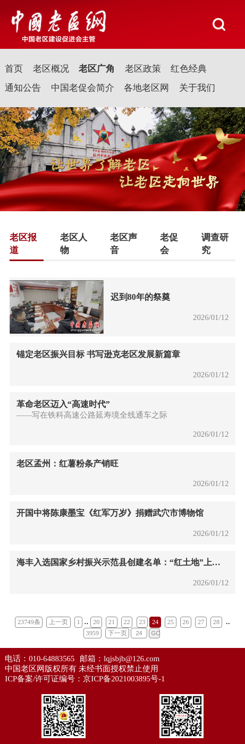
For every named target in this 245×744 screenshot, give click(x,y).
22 (126, 622)
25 (170, 622)
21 (111, 622)
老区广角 (97, 69)
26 (185, 622)
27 (201, 622)
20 (96, 622)
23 (142, 622)
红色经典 (189, 69)
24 (155, 622)
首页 (14, 69)
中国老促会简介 (82, 88)
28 (216, 622)
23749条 (29, 622)
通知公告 (23, 88)
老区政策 (143, 69)
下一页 (117, 633)
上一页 (58, 622)
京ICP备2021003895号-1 (124, 678)
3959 (92, 633)
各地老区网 (146, 88)
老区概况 (51, 69)
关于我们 (197, 88)
